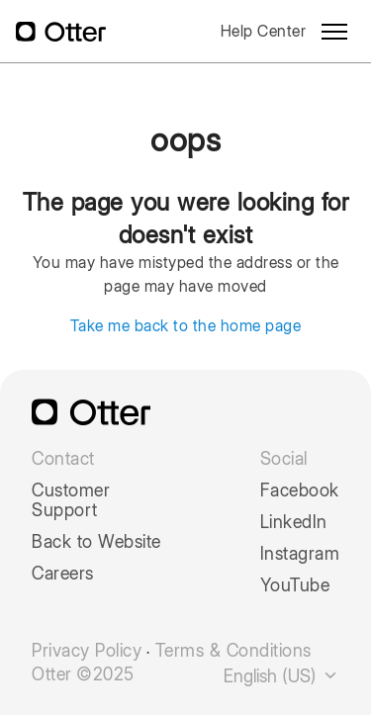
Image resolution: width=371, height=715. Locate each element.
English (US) (281, 676)
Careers (63, 573)
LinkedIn (293, 522)
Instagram (300, 554)
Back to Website (96, 542)
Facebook (299, 490)
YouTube (295, 585)
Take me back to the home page (186, 325)
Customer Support (71, 500)
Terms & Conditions (233, 651)
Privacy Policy (86, 651)
